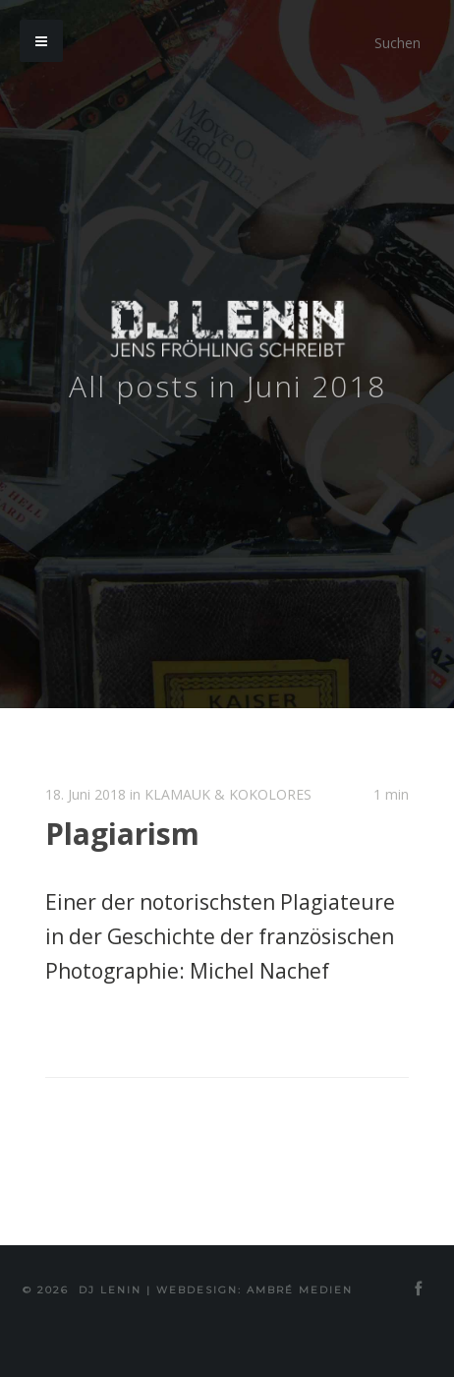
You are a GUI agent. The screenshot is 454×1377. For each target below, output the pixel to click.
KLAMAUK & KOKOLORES (228, 794)
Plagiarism (122, 833)
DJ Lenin (110, 1290)
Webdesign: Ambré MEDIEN (254, 1290)
